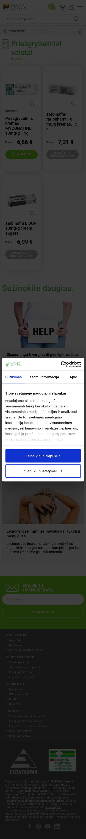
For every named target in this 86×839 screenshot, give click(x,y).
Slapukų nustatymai (43, 471)
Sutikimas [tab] (13, 377)
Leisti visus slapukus (43, 456)
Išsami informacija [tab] (44, 377)
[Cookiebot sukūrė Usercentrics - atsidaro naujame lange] (61, 364)
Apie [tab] (73, 377)
